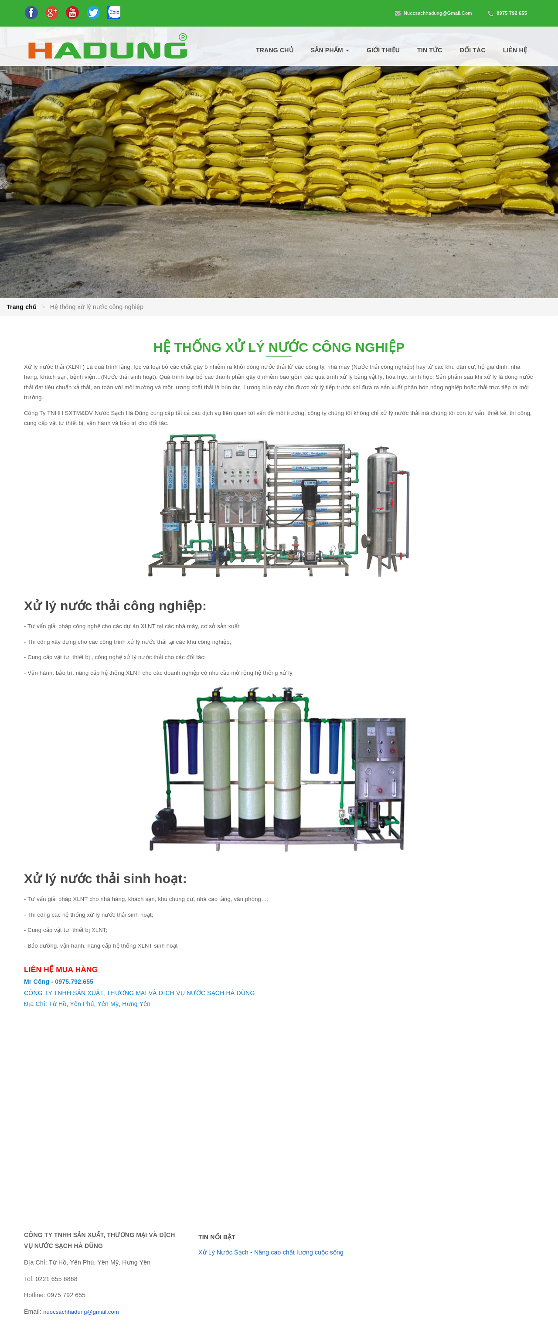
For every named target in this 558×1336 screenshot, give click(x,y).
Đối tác (473, 50)
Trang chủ (274, 50)
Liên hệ (515, 50)
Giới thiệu (383, 50)
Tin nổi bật (216, 1237)
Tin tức (429, 50)
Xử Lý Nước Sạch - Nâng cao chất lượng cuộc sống (271, 1252)
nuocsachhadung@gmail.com (433, 13)
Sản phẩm (330, 50)
